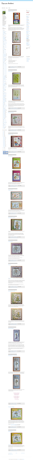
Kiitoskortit (11, 186)
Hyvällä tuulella (10, 134)
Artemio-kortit (4, 33)
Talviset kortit (4, 112)
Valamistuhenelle (11, 328)
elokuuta (4, 140)
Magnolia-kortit (4, 84)
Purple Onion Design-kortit (4, 95)
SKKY (3, 103)
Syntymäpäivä (4, 110)
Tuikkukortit (4, 115)
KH (3, 61)
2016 (3, 134)
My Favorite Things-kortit (4, 89)
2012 (3, 148)
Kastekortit (4, 58)
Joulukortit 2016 (4, 53)
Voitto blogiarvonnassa (4, 119)
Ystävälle (4, 127)
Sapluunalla (4, 100)
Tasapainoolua (10, 190)
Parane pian (4, 92)
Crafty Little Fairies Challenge (14, 424)
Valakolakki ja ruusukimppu (12, 355)
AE (3, 30)
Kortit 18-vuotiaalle (5, 64)
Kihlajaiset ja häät (12, 287)
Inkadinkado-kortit (4, 47)
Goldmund (18, 459)
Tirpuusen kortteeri (7, 3)
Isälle (3, 48)
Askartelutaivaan (10, 444)
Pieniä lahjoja (4, 94)
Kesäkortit (11, 152)
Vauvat (3, 118)
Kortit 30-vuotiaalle (5, 65)
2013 (3, 147)
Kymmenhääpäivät (5, 79)
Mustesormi (27, 28)
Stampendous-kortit (5, 105)
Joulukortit (4, 49)
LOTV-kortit (14, 67)
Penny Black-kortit (14, 152)
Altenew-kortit (4, 31)
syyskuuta (4, 139)
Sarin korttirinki (4, 101)
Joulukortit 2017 (4, 54)
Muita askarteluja (4, 87)
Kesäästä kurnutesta (11, 217)
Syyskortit (4, 111)
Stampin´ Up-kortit (4, 106)
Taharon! (9, 264)
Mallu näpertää (27, 35)
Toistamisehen (10, 241)
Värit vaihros (10, 156)
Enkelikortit (11, 67)
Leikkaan (27, 21)
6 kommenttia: (15, 151)
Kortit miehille (4, 75)
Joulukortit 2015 (4, 52)
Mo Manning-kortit (4, 86)
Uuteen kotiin (4, 116)
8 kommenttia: (15, 286)
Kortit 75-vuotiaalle (5, 71)
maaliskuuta (4, 144)
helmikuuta (4, 145)
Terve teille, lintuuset (11, 291)
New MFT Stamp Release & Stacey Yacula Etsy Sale (28, 44)
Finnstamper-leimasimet (4, 38)
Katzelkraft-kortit (4, 59)
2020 (3, 131)
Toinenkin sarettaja (11, 406)
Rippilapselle (4, 98)
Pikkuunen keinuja (11, 112)
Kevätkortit (13, 324)
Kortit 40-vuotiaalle (5, 66)
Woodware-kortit (4, 125)
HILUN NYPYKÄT (28, 23)
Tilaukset (16, 287)
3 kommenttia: (15, 403)
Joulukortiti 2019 (4, 56)
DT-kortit (11, 450)
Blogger (23, 459)
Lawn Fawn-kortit (4, 81)
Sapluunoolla (10, 71)
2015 (3, 135)
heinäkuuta (4, 141)
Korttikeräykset (4, 77)
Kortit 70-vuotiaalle (5, 70)
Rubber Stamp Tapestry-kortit (4, 99)
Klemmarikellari (28, 59)
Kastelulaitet (10, 431)
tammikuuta (4, 146)
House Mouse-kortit (5, 42)
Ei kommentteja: (15, 185)
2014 (3, 136)
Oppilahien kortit (11, 11)
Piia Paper (28, 61)
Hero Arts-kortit (4, 40)
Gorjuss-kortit (4, 39)
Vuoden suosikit (4, 122)
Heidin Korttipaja (28, 58)
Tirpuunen (4, 14)
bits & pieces (27, 26)
